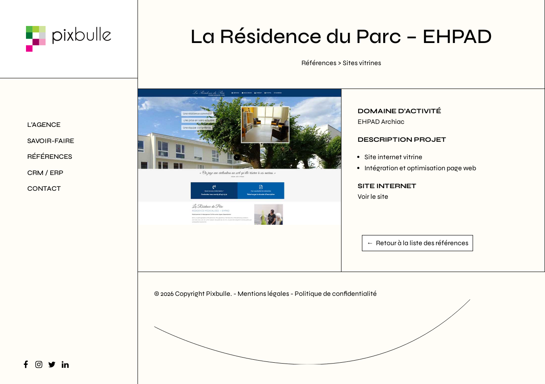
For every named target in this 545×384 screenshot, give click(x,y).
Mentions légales (264, 293)
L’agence (43, 124)
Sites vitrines (362, 63)
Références (49, 156)
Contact (44, 188)
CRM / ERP (45, 173)
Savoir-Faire (50, 141)
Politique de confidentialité (336, 293)
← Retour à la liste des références (417, 243)
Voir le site (373, 196)
